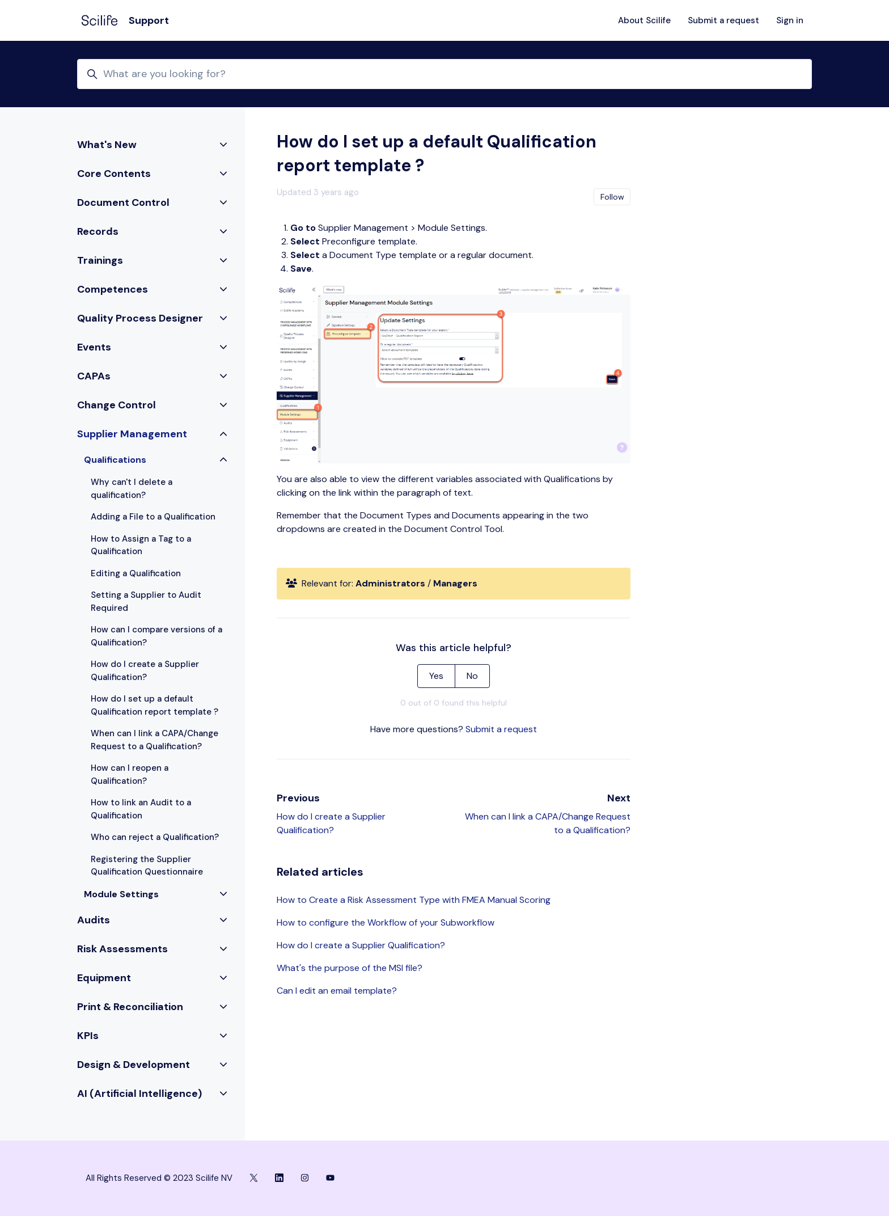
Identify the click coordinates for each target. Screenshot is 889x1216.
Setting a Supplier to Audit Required (146, 601)
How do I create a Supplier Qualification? (361, 945)
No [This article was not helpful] (472, 676)
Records (97, 231)
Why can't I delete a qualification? (131, 488)
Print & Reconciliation (130, 1007)
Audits (93, 920)
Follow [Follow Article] (612, 197)
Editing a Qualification (136, 573)
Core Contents (114, 173)
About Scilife (644, 20)
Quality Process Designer (140, 318)
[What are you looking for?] (444, 74)
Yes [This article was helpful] (436, 676)
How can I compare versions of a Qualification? (156, 636)
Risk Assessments (122, 949)
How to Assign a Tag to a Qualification (141, 545)
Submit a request (723, 20)
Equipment (104, 978)
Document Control (123, 202)
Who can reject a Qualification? (155, 837)
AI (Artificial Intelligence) (139, 1093)
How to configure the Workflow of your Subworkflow (385, 922)
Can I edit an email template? (337, 991)
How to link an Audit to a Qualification (141, 809)
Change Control (116, 405)
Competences (112, 289)
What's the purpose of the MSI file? (349, 968)
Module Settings (121, 894)
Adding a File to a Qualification (153, 516)
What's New (107, 144)
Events (94, 347)
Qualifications (115, 460)
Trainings (100, 260)
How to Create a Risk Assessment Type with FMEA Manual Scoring (414, 900)
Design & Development (133, 1064)
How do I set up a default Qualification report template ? (154, 705)
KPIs (88, 1035)
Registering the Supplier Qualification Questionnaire (147, 866)
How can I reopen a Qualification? (129, 774)
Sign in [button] (789, 20)
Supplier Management (132, 434)
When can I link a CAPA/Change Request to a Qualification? (154, 740)
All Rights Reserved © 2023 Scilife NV (159, 1178)
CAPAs (94, 376)
